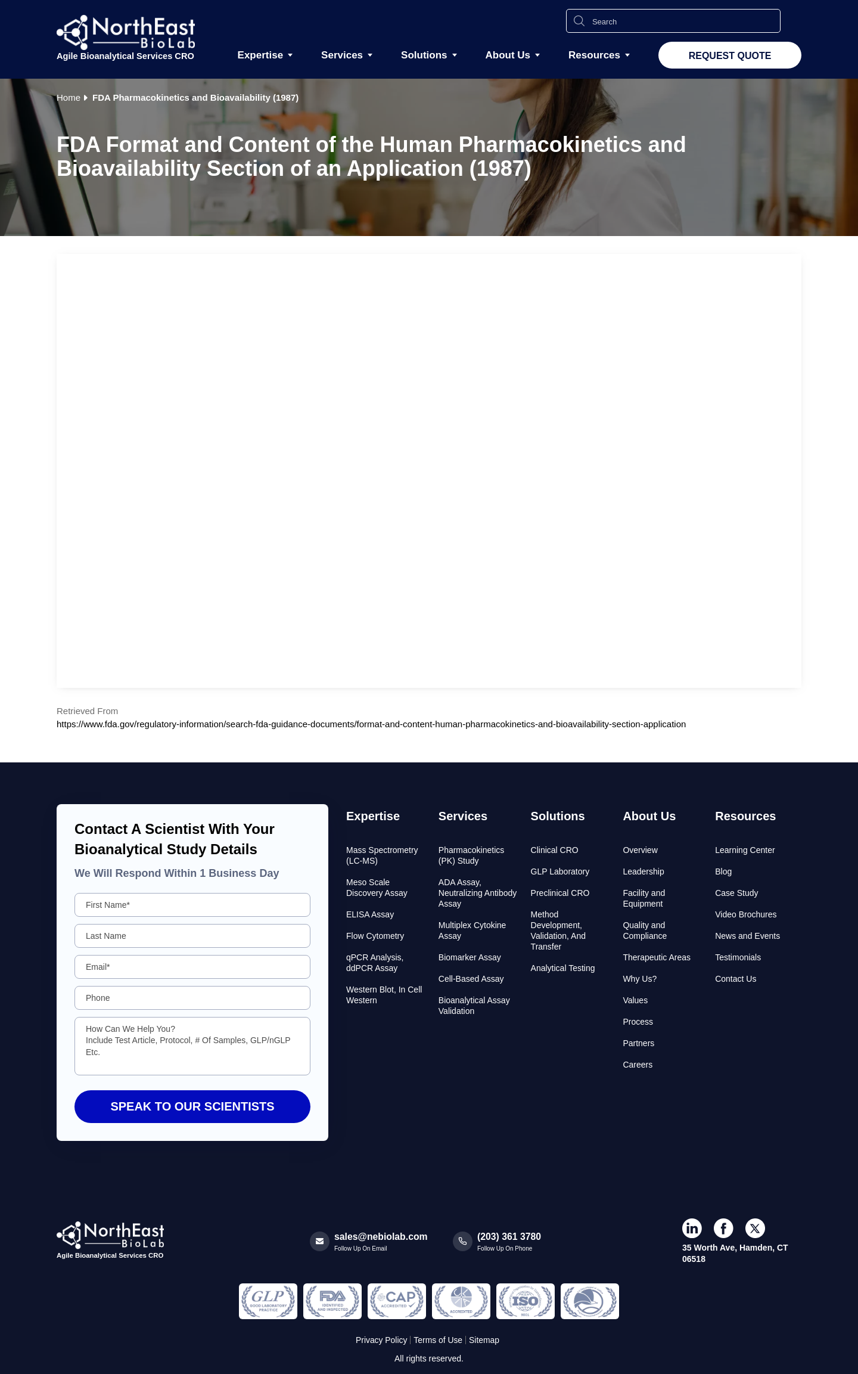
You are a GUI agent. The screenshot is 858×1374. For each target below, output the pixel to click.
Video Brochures (745, 914)
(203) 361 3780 (509, 1237)
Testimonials (738, 957)
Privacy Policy (381, 1340)
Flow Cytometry (375, 936)
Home (68, 97)
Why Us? (640, 979)
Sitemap (485, 1340)
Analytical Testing (563, 968)
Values (635, 1000)
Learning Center (745, 850)
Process (638, 1021)
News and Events (747, 936)
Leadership (643, 871)
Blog (723, 871)
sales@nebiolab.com (381, 1237)
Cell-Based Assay (471, 979)
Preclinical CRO (560, 893)
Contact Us (735, 979)
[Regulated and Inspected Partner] (268, 1301)
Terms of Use (438, 1340)
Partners (638, 1043)
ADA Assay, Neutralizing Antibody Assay (478, 892)
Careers (637, 1064)
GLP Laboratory (560, 871)
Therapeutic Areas (657, 957)
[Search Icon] (579, 20)
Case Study (736, 893)
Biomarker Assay (470, 957)
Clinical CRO (555, 850)
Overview (640, 850)
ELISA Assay (370, 914)
